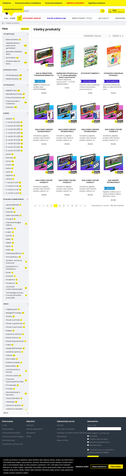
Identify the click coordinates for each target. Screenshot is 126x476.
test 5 (5, 413)
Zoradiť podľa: (88, 36)
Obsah (5, 304)
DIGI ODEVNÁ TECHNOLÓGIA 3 (113, 181)
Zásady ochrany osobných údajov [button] (15, 473)
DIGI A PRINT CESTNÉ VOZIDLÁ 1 (90, 181)
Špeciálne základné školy (98, 442)
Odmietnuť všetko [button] (82, 466)
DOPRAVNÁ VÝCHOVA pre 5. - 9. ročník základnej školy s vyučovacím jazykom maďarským (67, 75)
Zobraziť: (115, 36)
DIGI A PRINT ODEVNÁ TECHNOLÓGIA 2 (67, 130)
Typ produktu (8, 85)
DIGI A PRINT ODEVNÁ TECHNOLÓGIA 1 (90, 130)
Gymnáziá (92, 436)
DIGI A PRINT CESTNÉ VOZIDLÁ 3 (44, 181)
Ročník (6, 113)
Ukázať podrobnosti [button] (99, 466)
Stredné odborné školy (97, 439)
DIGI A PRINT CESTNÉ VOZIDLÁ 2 (67, 181)
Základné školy (94, 445)
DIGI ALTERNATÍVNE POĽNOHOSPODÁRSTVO (44, 74)
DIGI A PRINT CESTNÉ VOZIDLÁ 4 (113, 130)
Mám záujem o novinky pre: (98, 433)
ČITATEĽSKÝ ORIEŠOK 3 (90, 73)
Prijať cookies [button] (116, 466)
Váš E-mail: (91, 425)
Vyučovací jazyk (10, 70)
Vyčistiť (25, 29)
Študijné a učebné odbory (13, 199)
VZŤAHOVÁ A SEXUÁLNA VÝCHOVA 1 (113, 74)
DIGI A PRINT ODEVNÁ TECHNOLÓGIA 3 (44, 130)
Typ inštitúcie (8, 34)
